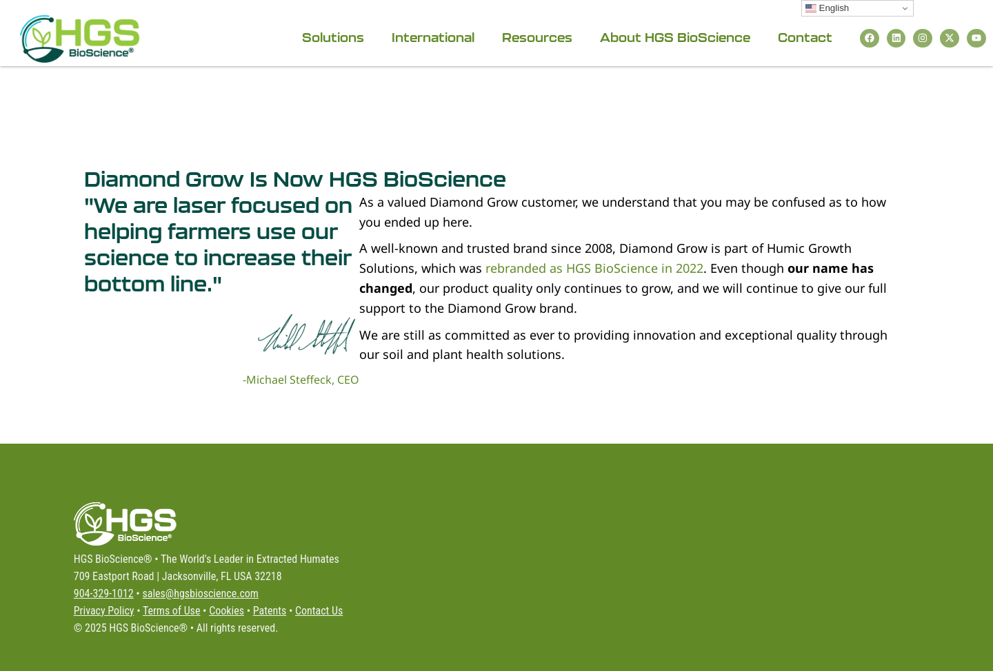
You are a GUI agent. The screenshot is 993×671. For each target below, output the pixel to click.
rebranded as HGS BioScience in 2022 (594, 268)
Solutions (332, 37)
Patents (269, 610)
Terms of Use (172, 610)
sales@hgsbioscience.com (200, 593)
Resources (536, 37)
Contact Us (319, 610)
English (827, 8)
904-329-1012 (104, 593)
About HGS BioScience (674, 37)
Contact (804, 37)
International (432, 37)
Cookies (226, 610)
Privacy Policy (104, 610)
